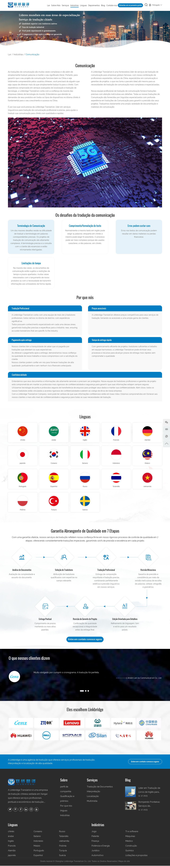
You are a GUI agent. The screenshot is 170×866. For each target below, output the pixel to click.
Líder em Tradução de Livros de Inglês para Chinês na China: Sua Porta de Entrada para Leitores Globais (149, 790)
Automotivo (97, 855)
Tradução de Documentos (100, 787)
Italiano (85, 463)
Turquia (54, 510)
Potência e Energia (101, 846)
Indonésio (116, 463)
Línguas (83, 5)
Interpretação (93, 792)
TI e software (131, 832)
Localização (93, 796)
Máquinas (130, 836)
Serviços (65, 5)
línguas (63, 811)
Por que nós (66, 806)
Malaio (147, 463)
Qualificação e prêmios (67, 799)
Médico (129, 841)
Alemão (147, 440)
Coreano (54, 463)
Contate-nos (111, 5)
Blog (103, 5)
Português (155, 4)
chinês (22, 440)
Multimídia (92, 801)
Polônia (22, 510)
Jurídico (95, 851)
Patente (95, 836)
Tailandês (116, 487)
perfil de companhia (65, 789)
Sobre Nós (55, 5)
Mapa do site (124, 862)
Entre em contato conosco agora (85, 640)
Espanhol (53, 487)
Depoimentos (94, 5)
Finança (95, 841)
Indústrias (74, 5)
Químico (129, 851)
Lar (48, 5)
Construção (131, 846)
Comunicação (32, 54)
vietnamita (147, 487)
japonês (23, 463)
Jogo (94, 832)
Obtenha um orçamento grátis (130, 5)
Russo (85, 487)
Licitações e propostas (136, 855)
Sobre (63, 780)
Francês (116, 440)
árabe (54, 440)
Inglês (85, 440)
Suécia (85, 510)
